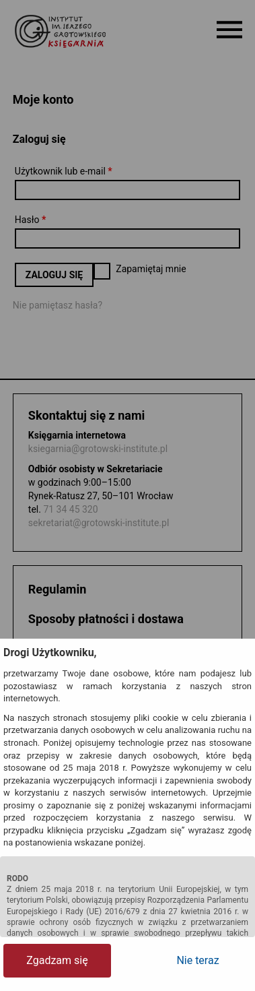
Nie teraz (197, 960)
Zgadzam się (56, 960)
